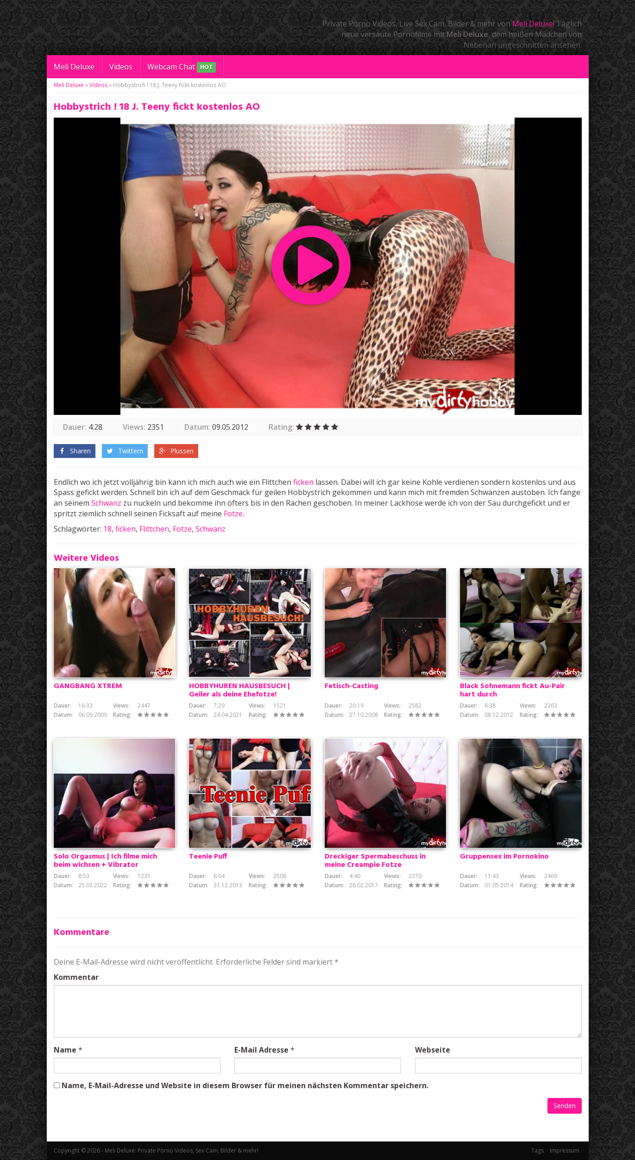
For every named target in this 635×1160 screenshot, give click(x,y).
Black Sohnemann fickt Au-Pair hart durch (512, 690)
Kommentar (76, 977)
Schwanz (106, 503)
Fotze (233, 513)
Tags (537, 1150)
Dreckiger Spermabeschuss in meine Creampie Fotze (375, 861)
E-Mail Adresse (261, 1050)
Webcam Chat (181, 67)
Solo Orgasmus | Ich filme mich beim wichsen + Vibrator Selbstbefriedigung (105, 865)
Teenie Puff (208, 857)
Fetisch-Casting (351, 686)
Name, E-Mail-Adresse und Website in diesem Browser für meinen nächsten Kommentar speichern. (245, 1085)
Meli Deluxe (532, 24)
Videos (120, 67)
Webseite (432, 1050)
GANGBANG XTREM (88, 686)
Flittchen (154, 529)
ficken (303, 482)
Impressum (564, 1150)
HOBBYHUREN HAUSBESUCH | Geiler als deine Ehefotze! (239, 690)
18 (107, 529)
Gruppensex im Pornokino (504, 857)
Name (65, 1050)
